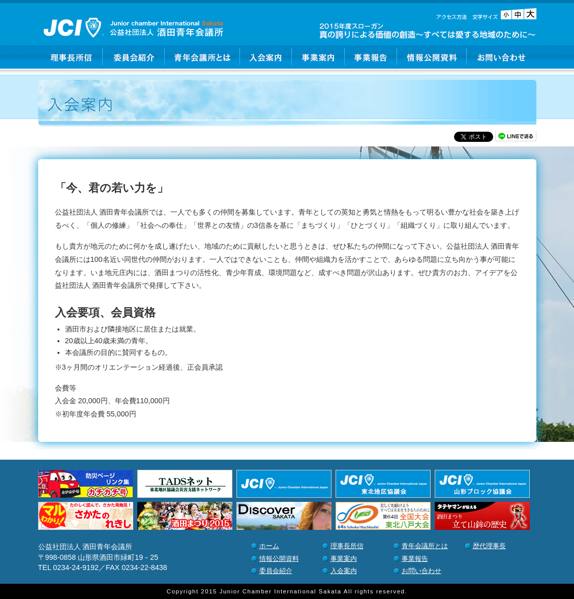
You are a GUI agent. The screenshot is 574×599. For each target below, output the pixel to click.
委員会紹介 (134, 57)
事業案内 (318, 57)
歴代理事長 (489, 546)
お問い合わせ (501, 57)
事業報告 (371, 57)
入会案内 (266, 57)
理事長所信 (70, 57)
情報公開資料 (432, 57)
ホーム (269, 546)
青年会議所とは (202, 57)
